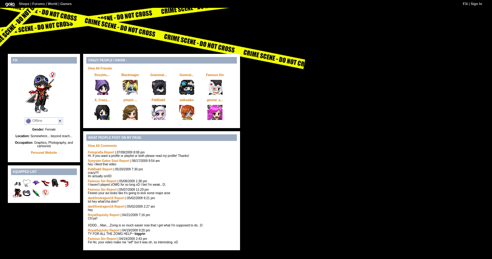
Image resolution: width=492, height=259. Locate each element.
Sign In (476, 4)
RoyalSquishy (98, 215)
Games (66, 4)
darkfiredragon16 (101, 198)
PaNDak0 (158, 100)
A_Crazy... (102, 100)
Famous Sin (215, 75)
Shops (24, 4)
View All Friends (100, 68)
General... (186, 75)
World (52, 4)
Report (109, 152)
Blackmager (130, 75)
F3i (465, 4)
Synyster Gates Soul (103, 161)
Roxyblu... (102, 75)
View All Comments (102, 146)
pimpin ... (130, 100)
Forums (38, 4)
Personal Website (44, 152)
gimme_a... (215, 100)
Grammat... (158, 75)
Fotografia (95, 152)
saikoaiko (186, 100)
